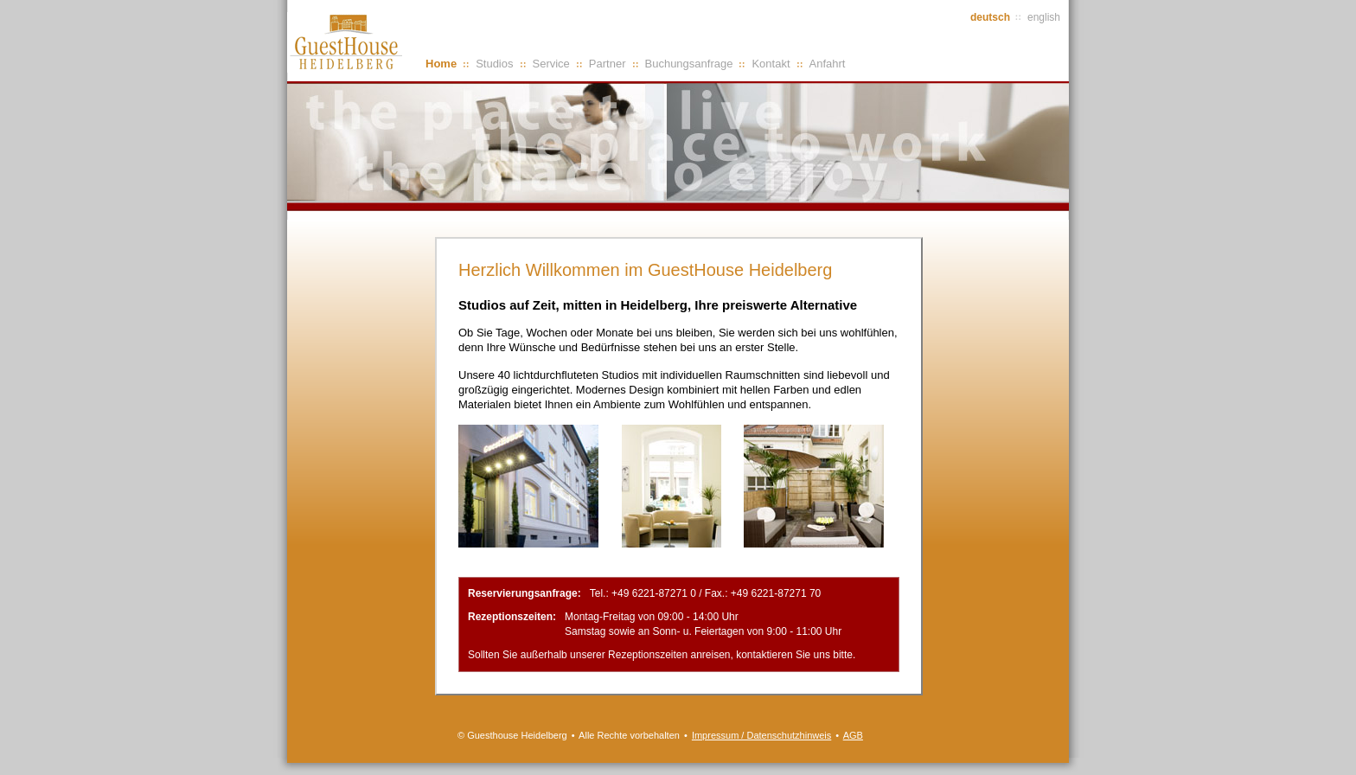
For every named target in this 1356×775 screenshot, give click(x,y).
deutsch (990, 17)
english (1043, 17)
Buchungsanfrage (689, 63)
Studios (494, 63)
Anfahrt (827, 63)
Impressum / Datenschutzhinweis (761, 735)
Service (551, 63)
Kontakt (771, 63)
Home (441, 63)
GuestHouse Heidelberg (347, 42)
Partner (607, 63)
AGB (853, 735)
